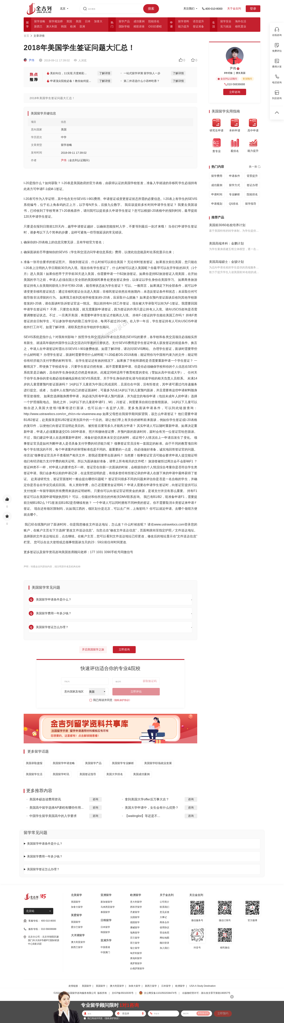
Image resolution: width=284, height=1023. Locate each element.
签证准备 (198, 26)
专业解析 (234, 194)
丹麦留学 (135, 912)
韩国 (63, 26)
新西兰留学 (77, 947)
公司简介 (164, 901)
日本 (88, 21)
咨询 (95, 799)
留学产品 (124, 21)
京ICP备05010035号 (122, 993)
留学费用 (216, 175)
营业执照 (164, 932)
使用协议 (164, 927)
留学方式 (234, 185)
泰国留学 (105, 912)
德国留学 (135, 922)
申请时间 (216, 194)
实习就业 (225, 26)
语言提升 (198, 21)
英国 (69, 21)
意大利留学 (136, 901)
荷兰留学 (135, 942)
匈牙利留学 (136, 953)
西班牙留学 (136, 907)
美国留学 (75, 901)
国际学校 (124, 26)
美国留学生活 (34, 774)
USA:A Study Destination (203, 986)
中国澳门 (105, 952)
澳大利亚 (51, 26)
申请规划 (216, 203)
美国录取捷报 (34, 763)
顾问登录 (164, 942)
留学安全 (225, 21)
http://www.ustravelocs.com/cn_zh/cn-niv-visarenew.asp (63, 414)
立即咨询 (124, 649)
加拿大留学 (77, 907)
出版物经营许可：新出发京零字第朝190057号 (206, 993)
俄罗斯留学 (136, 963)
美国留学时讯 (61, 774)
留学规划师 (56, 21)
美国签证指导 (87, 774)
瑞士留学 (135, 948)
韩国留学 (105, 932)
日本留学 (105, 927)
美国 (78, 21)
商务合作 (164, 922)
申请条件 (234, 175)
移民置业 (240, 26)
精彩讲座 (139, 26)
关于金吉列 (234, 8)
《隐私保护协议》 (121, 700)
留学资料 (183, 21)
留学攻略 (39, 21)
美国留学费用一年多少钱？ (45, 856)
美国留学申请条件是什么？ (45, 843)
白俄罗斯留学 (137, 968)
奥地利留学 (136, 958)
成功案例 (139, 21)
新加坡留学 (106, 901)
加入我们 (164, 948)
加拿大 (98, 21)
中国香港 (105, 947)
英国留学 (75, 922)
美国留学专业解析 (123, 763)
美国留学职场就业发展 (158, 763)
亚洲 (82, 26)
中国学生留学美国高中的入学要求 (53, 816)
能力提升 (183, 26)
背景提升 (252, 175)
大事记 (163, 917)
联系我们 (164, 907)
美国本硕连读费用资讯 (45, 799)
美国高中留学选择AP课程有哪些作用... (56, 807)
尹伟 (29, 60)
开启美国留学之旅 (93, 649)
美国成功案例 (141, 774)
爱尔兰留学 (77, 927)
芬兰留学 (135, 937)
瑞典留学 (135, 932)
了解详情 (104, 73)
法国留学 (135, 917)
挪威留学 (135, 927)
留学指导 (250, 203)
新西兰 (38, 26)
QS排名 (233, 203)
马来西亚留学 (108, 907)
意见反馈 (164, 912)
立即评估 (136, 691)
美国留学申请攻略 (64, 763)
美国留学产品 (93, 763)
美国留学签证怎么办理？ (43, 869)
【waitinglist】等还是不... (142, 816)
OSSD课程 (155, 26)
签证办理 (252, 185)
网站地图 (164, 937)
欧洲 (73, 26)
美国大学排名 (114, 774)
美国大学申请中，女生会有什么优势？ (151, 807)
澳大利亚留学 (78, 942)
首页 (26, 35)
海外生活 (240, 21)
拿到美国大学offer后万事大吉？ (147, 799)
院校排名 (153, 21)
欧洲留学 (180, 986)
